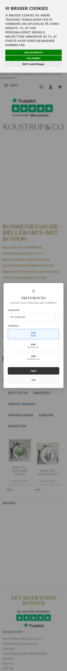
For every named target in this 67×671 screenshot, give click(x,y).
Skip (33, 379)
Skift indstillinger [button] (33, 64)
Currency (13, 326)
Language (13, 310)
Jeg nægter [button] (33, 58)
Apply (33, 370)
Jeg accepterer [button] (33, 52)
